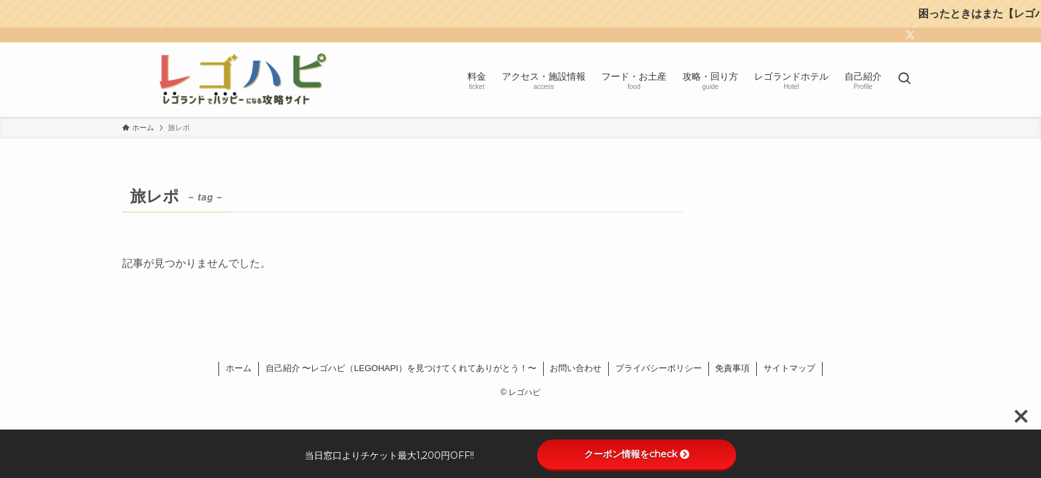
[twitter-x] (910, 35)
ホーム (239, 368)
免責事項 (732, 368)
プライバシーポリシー (658, 368)
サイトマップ (789, 368)
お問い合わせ (575, 368)
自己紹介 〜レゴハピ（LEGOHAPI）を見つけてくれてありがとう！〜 (401, 368)
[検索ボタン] (904, 79)
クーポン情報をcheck (636, 454)
